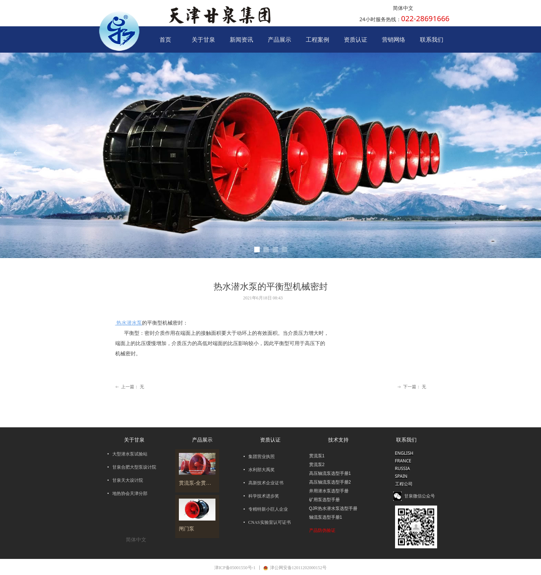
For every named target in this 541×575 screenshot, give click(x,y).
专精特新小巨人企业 (268, 509)
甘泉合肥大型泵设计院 (134, 467)
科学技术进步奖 (263, 496)
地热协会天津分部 (129, 493)
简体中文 (403, 8)
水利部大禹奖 (261, 469)
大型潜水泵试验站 (129, 454)
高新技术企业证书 (265, 482)
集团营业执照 (261, 456)
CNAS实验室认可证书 (269, 522)
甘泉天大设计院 (127, 480)
